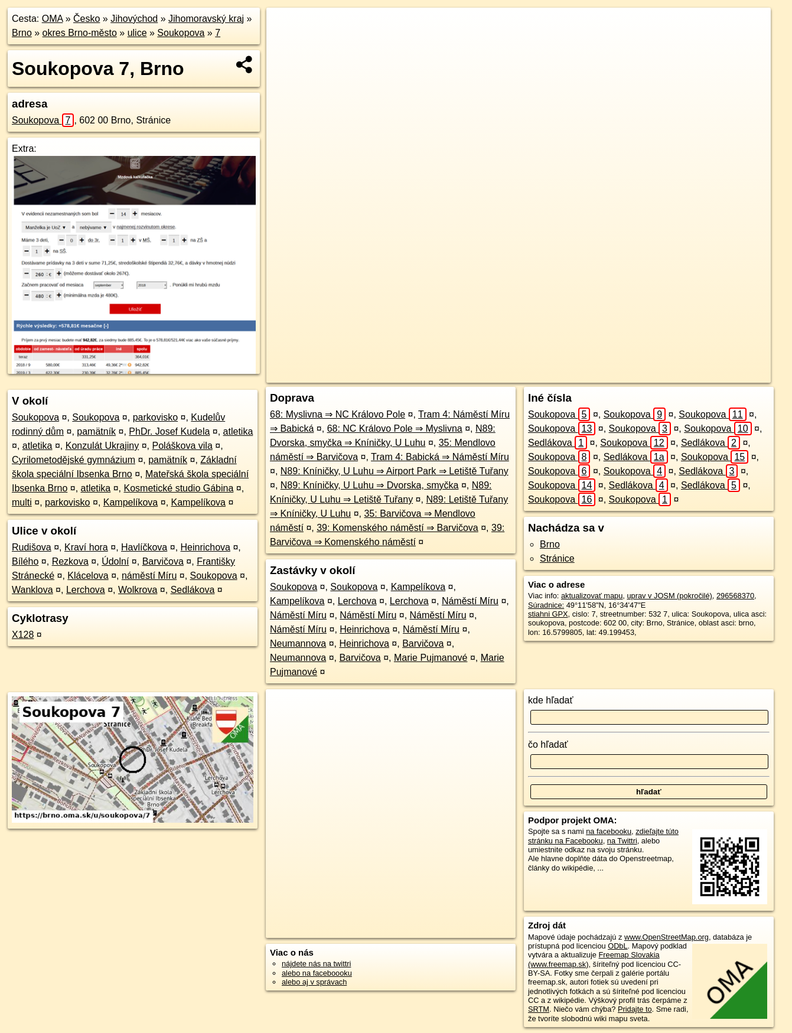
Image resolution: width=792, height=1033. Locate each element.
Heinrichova (205, 547)
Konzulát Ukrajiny (102, 446)
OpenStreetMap (560, 373)
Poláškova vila (182, 446)
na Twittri (622, 840)
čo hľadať (548, 744)
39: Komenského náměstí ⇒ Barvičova (397, 528)
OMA (52, 19)
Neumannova (298, 643)
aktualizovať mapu (591, 595)
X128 (23, 635)
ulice (137, 33)
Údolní (115, 561)
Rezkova (70, 561)
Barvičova (163, 561)
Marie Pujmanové (431, 658)
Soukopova (180, 33)
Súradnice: (546, 605)
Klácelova (87, 576)
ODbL (617, 945)
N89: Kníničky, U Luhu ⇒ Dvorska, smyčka (370, 485)
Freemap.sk (621, 373)
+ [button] (287, 28)
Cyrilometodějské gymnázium (73, 460)
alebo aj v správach (314, 981)
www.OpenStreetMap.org (666, 937)
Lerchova (85, 590)
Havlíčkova (144, 547)
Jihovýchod (134, 19)
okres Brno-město (80, 33)
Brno (22, 33)
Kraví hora (86, 547)
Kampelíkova (130, 502)
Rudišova (31, 547)
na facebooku (608, 831)
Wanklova (32, 590)
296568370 (735, 595)
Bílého (25, 561)
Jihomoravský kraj (206, 19)
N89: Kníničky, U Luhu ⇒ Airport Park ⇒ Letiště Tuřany (395, 471)
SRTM (538, 1009)
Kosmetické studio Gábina (178, 488)
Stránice (557, 558)
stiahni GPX (548, 614)
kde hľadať (550, 700)
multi (22, 502)
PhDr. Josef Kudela (169, 431)
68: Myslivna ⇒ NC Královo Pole (337, 414)
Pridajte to (635, 1009)
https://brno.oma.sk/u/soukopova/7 (714, 373)
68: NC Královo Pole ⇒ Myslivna (394, 428)
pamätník (96, 431)
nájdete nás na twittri (316, 963)
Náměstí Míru (470, 601)
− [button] (287, 46)
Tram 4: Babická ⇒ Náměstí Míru (440, 457)
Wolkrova (137, 590)
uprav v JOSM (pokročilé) (669, 595)
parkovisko (155, 417)
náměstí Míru (149, 576)
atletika (238, 431)
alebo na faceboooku (317, 973)
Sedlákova (193, 590)
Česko (86, 19)
